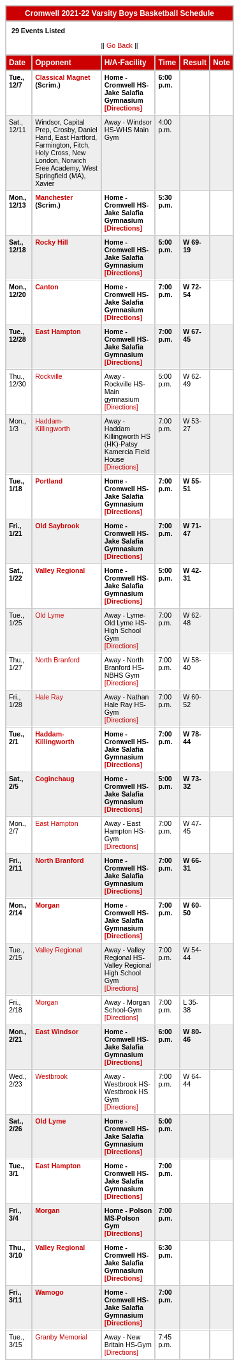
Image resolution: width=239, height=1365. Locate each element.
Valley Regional (60, 570)
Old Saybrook (57, 526)
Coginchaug (55, 778)
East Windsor (56, 1031)
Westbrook (51, 1076)
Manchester (54, 197)
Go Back (119, 45)
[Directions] (123, 108)
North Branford (57, 660)
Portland (48, 481)
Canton (47, 287)
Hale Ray (49, 697)
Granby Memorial (61, 1337)
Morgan (47, 905)
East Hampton (58, 331)
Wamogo (49, 1292)
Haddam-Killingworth (52, 424)
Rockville (48, 376)
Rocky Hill (51, 242)
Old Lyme (49, 615)
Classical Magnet (62, 77)
